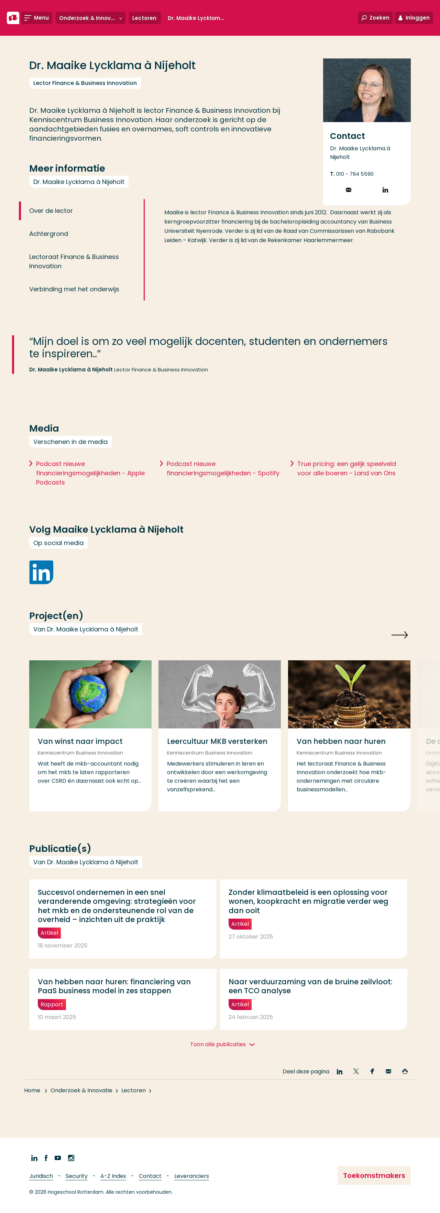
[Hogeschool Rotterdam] (13, 18)
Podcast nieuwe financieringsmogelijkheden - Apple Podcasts (90, 487)
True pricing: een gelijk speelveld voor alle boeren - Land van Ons (346, 483)
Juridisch (41, 1176)
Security (77, 1176)
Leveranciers (191, 1176)
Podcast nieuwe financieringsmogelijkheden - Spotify (223, 483)
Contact (150, 1176)
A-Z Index (113, 1176)
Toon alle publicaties (218, 1044)
